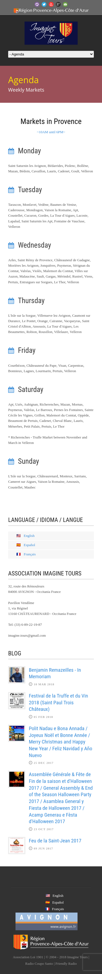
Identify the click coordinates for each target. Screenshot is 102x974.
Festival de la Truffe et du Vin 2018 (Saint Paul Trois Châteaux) (58, 702)
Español (29, 545)
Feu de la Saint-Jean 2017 (55, 841)
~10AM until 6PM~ (51, 132)
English (29, 536)
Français (30, 554)
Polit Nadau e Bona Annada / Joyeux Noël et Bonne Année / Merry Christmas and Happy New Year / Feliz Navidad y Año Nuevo (60, 741)
